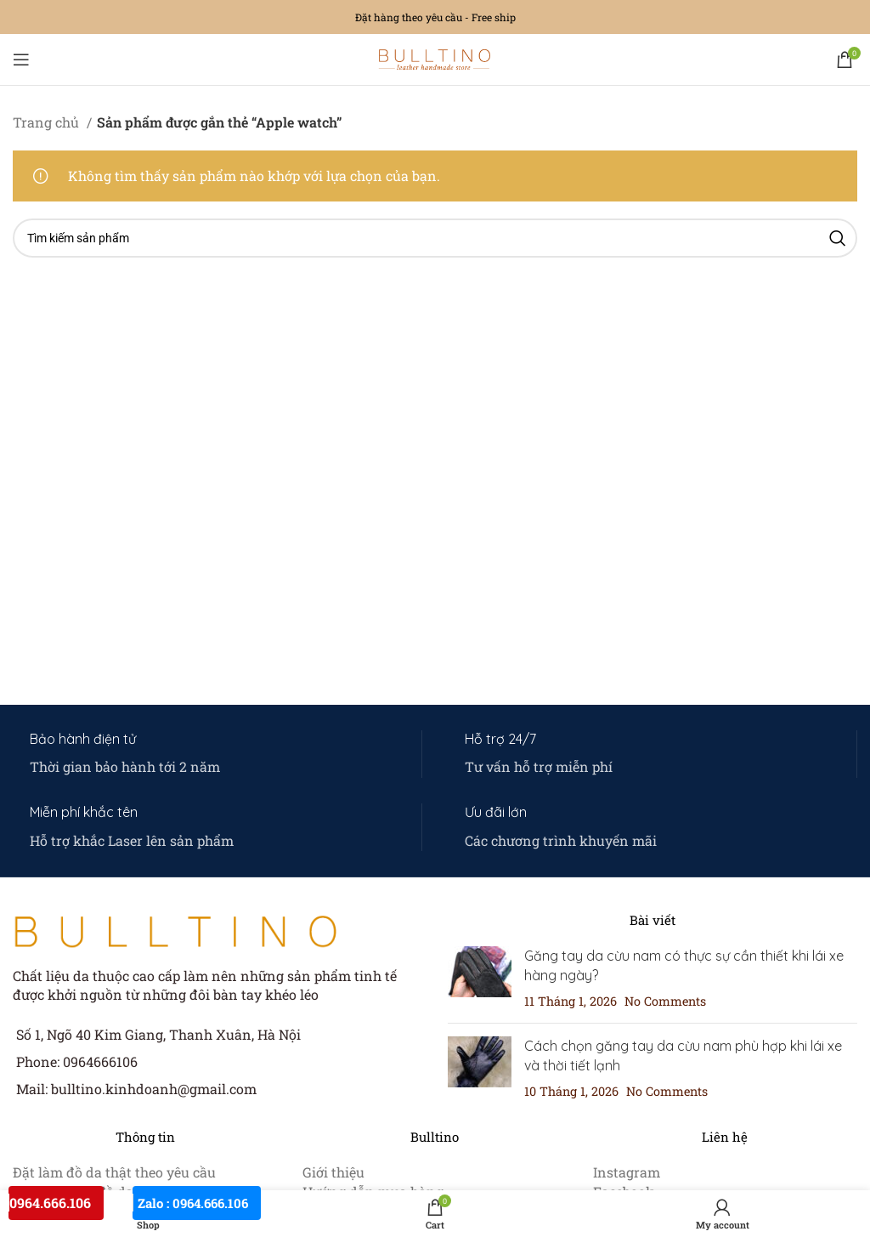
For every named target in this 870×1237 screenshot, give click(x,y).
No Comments (665, 1001)
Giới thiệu (333, 1172)
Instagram (626, 1172)
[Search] (435, 238)
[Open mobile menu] (21, 60)
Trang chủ (47, 122)
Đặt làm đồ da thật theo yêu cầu (114, 1172)
